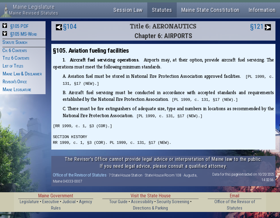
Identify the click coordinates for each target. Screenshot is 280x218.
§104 (70, 26)
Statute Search (14, 42)
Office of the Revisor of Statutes (80, 175)
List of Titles (12, 66)
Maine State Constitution (210, 10)
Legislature (29, 201)
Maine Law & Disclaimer (21, 74)
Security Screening (173, 201)
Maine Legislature (16, 89)
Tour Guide (118, 201)
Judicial (69, 201)
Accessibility (142, 201)
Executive (50, 201)
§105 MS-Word (23, 34)
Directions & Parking (150, 208)
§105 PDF (19, 26)
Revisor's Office (14, 81)
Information (262, 10)
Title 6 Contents (15, 58)
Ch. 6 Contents (14, 50)
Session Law (128, 10)
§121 (257, 26)
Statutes (162, 10)
